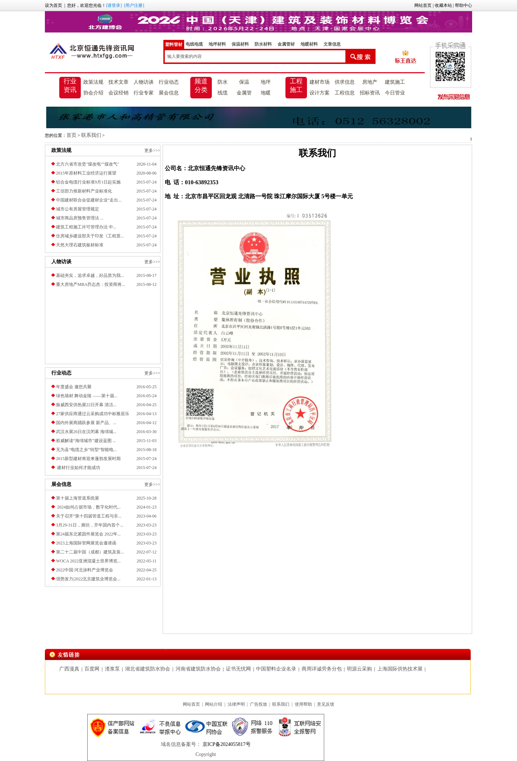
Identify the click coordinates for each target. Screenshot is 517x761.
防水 (223, 82)
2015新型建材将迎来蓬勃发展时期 (88, 458)
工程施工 (296, 85)
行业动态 (169, 82)
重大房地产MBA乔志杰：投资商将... (90, 284)
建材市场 (319, 82)
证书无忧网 (238, 669)
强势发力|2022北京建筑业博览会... (88, 578)
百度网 (91, 669)
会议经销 (118, 93)
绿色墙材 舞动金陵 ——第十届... (86, 395)
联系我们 (91, 135)
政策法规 (93, 82)
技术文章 (118, 82)
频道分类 (201, 85)
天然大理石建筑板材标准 (79, 244)
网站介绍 (213, 704)
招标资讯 (370, 93)
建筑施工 (395, 82)
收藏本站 (443, 5)
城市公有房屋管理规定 (77, 209)
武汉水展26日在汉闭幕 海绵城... (86, 431)
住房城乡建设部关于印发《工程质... (90, 235)
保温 (244, 82)
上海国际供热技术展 (400, 669)
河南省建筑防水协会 (198, 669)
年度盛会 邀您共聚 (74, 386)
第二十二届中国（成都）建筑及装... (90, 551)
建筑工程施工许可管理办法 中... (86, 226)
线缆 (223, 93)
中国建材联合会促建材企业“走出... (88, 200)
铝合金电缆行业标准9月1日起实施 (88, 182)
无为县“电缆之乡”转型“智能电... (86, 449)
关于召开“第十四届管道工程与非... (88, 516)
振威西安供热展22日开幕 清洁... (86, 404)
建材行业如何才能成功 (78, 467)
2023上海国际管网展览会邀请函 (86, 543)
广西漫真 (69, 669)
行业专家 (144, 93)
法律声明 (236, 704)
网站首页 (423, 5)
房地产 (369, 82)
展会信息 (169, 93)
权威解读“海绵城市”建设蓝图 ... (86, 440)
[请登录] (114, 5)
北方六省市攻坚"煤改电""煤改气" (87, 164)
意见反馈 (325, 704)
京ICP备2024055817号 (225, 744)
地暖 (266, 93)
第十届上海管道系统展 (77, 498)
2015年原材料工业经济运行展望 (86, 173)
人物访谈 (144, 82)
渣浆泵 (112, 669)
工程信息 (345, 93)
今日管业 (395, 93)
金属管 (244, 93)
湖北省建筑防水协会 (147, 669)
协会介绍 (93, 93)
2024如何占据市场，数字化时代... (88, 507)
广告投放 (258, 704)
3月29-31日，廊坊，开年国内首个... (89, 525)
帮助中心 (463, 5)
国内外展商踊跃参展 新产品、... (86, 422)
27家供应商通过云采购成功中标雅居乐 (92, 413)
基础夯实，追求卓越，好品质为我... (90, 275)
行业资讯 (70, 85)
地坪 (266, 82)
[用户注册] (134, 5)
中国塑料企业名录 (276, 669)
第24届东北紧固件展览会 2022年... (88, 534)
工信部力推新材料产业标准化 (84, 191)
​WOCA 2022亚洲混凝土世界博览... (88, 560)
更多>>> (152, 150)
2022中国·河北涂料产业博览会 (84, 569)
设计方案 (319, 93)
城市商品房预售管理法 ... (79, 218)
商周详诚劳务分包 (322, 669)
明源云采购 (359, 669)
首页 (71, 135)
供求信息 (345, 82)
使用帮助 (303, 704)
